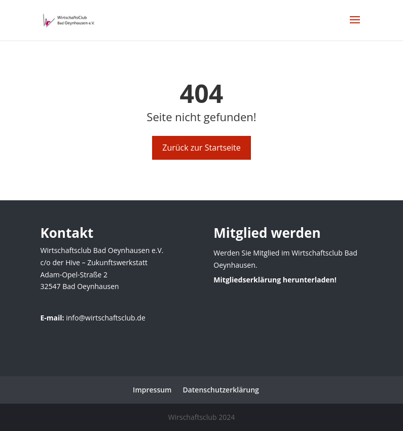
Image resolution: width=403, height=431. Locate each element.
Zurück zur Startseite (201, 147)
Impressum (152, 389)
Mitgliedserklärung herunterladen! (274, 279)
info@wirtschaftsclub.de (105, 317)
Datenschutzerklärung (220, 389)
